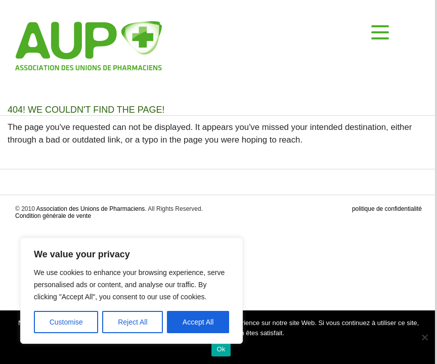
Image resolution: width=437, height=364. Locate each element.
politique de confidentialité (387, 208)
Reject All (132, 322)
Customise (66, 322)
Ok (220, 349)
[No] (424, 337)
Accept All (198, 322)
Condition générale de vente (53, 215)
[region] (131, 291)
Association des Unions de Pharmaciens (90, 208)
